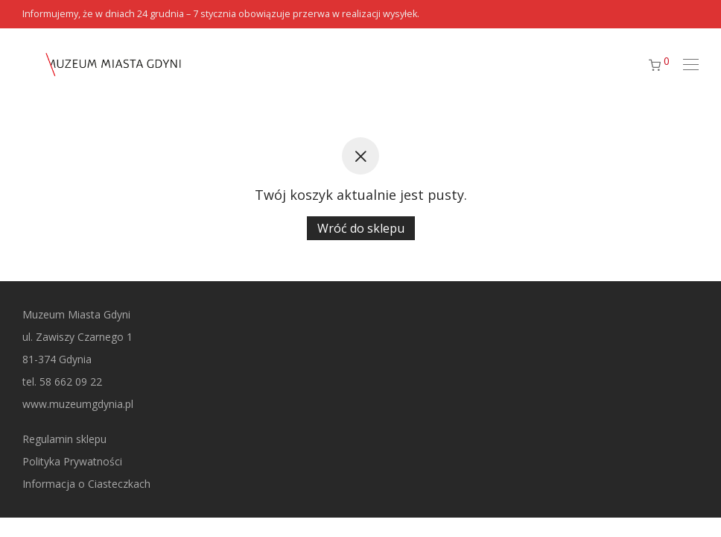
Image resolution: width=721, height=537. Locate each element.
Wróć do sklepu (360, 228)
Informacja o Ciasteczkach (86, 484)
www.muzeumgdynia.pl (77, 404)
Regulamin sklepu (64, 439)
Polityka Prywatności (72, 461)
